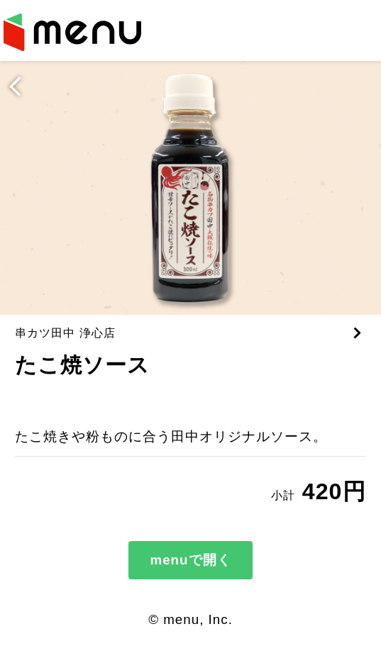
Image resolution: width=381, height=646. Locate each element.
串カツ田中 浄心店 (65, 332)
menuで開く (190, 559)
